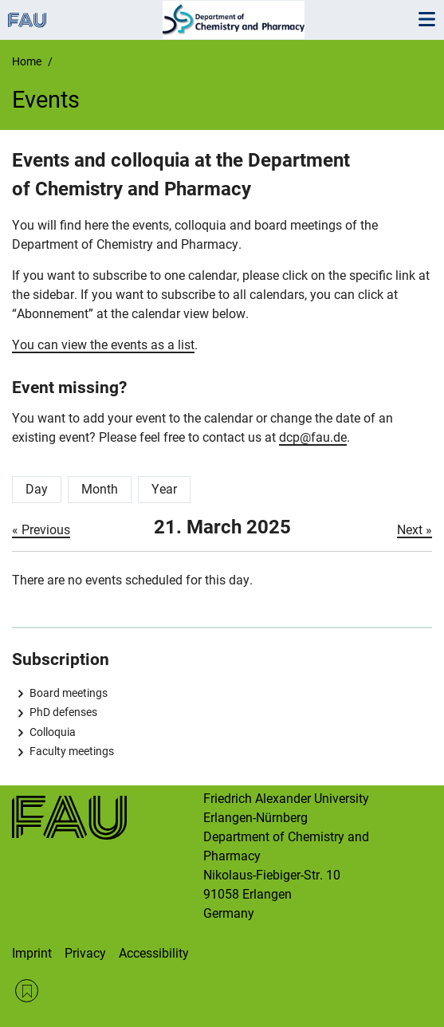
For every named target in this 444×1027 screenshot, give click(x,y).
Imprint (32, 953)
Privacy (85, 953)
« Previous (41, 529)
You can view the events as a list (103, 344)
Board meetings (68, 693)
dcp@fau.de (313, 437)
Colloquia (52, 732)
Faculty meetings (71, 751)
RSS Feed (26, 990)
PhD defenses (63, 712)
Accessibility (154, 953)
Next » (414, 529)
